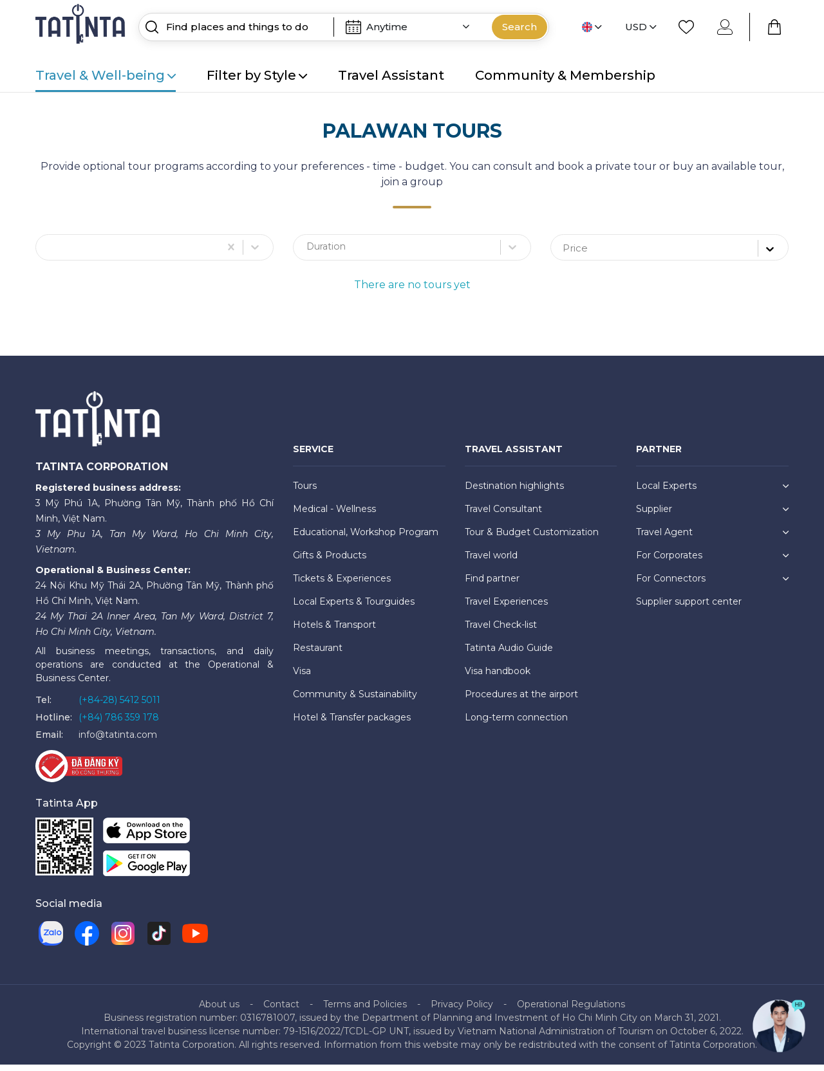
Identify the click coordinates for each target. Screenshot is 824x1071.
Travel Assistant (391, 75)
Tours (305, 491)
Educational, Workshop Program (365, 538)
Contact (281, 1010)
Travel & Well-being (105, 75)
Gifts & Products (329, 561)
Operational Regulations (571, 1010)
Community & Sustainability (355, 700)
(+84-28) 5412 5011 (119, 705)
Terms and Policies (365, 1010)
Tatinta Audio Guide (509, 653)
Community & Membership (565, 75)
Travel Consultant (503, 514)
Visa (302, 676)
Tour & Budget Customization (532, 538)
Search (519, 27)
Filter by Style (257, 75)
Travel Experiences (506, 607)
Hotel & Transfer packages (352, 723)
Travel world (491, 561)
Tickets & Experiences (342, 584)
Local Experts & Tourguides (354, 607)
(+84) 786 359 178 (119, 723)
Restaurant (317, 653)
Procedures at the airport (521, 700)
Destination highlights (514, 491)
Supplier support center (689, 607)
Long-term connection (516, 723)
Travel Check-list (501, 630)
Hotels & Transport (334, 630)
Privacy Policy (462, 1010)
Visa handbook (497, 676)
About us (219, 1010)
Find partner (492, 584)
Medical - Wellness (334, 514)
